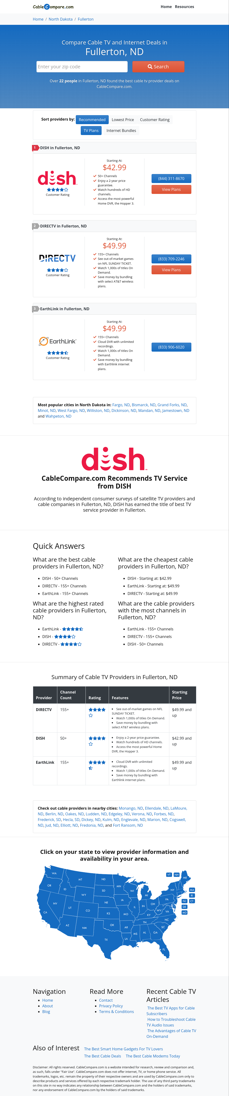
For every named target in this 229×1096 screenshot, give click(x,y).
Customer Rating (155, 119)
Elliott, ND (69, 825)
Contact (106, 1000)
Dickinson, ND (124, 410)
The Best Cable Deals (102, 1056)
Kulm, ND (111, 819)
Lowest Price (123, 119)
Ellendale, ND (156, 808)
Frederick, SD (49, 819)
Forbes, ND (164, 814)
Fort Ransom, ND (128, 825)
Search (158, 66)
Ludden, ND (96, 814)
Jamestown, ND (175, 410)
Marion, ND (157, 819)
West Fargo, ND (71, 410)
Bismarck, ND (144, 404)
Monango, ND (131, 808)
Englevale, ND (133, 819)
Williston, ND (98, 410)
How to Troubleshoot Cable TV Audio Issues (171, 1022)
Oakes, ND (74, 814)
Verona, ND (142, 814)
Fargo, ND (121, 404)
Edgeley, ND (119, 814)
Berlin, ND (54, 814)
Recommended (92, 119)
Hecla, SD (71, 819)
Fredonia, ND (91, 825)
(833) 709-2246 (171, 259)
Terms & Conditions (116, 1011)
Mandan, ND (149, 410)
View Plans (171, 189)
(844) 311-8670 (171, 178)
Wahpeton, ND (58, 416)
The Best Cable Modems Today (153, 1056)
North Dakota (61, 19)
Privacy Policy (111, 1006)
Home (166, 6)
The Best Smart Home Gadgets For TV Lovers (123, 1049)
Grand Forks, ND (172, 404)
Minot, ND (47, 410)
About (47, 1006)
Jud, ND (51, 825)
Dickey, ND (91, 819)
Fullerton (86, 19)
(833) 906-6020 (171, 347)
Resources (184, 6)
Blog (46, 1011)
